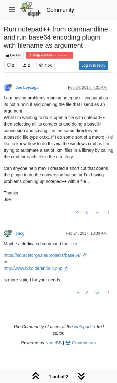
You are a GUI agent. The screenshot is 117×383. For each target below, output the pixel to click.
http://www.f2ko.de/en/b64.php (35, 268)
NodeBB (54, 342)
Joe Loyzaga (27, 87)
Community (60, 10)
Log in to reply (93, 65)
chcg (20, 233)
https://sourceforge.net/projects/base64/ (44, 255)
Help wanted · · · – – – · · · (49, 55)
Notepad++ (84, 326)
